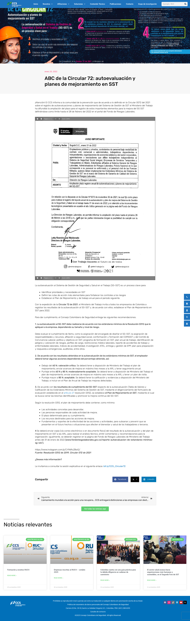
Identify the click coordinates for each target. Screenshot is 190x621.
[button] (120, 479)
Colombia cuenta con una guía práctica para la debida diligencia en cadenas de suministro (118, 572)
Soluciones (79, 4)
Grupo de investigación (147, 4)
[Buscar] (185, 4)
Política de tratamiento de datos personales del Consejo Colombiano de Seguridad (98, 604)
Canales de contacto (98, 611)
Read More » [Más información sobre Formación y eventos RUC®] (12, 576)
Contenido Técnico (97, 4)
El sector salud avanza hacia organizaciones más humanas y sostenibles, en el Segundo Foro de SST (163, 572)
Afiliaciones (63, 4)
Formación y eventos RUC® (18, 570)
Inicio (36, 4)
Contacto (129, 4)
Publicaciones (115, 4)
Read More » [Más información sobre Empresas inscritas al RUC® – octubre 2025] (58, 578)
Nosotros (47, 4)
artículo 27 (69, 393)
